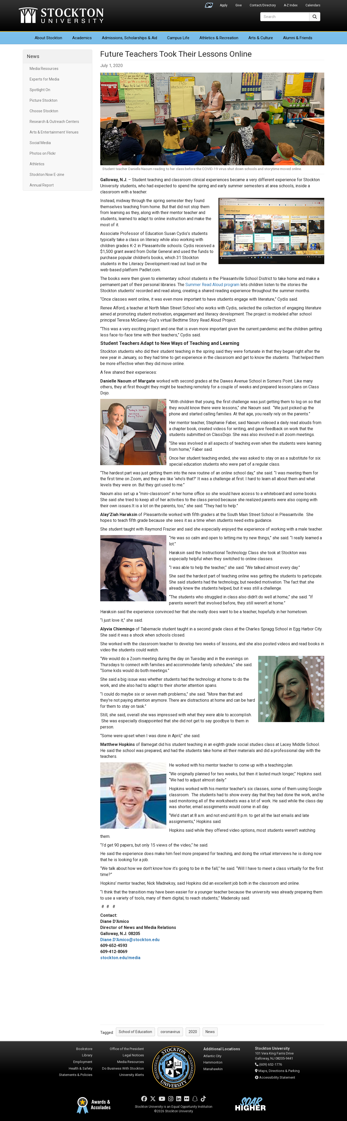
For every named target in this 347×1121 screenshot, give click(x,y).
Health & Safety (80, 1068)
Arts (260, 37)
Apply (223, 5)
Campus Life (178, 37)
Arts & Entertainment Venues (54, 132)
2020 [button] (193, 1032)
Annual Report (42, 185)
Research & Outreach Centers (54, 121)
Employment (82, 1062)
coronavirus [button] (170, 1032)
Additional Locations (221, 1049)
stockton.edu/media (120, 957)
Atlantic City (212, 1056)
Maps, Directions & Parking (279, 1071)
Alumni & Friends (297, 37)
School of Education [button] (135, 1032)
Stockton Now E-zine (47, 174)
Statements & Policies (75, 1075)
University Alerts (131, 1075)
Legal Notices (133, 1055)
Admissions (129, 37)
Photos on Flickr (43, 153)
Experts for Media (44, 79)
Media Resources (44, 68)
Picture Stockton (43, 100)
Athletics (218, 37)
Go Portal (209, 4)
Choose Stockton (44, 111)
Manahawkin (213, 1069)
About (48, 37)
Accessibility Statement (277, 1077)
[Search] (284, 16)
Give (238, 5)
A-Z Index (291, 5)
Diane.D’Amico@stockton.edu (129, 939)
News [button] (210, 1032)
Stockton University (61, 16)
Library (87, 1055)
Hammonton (212, 1062)
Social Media (40, 143)
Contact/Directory (263, 5)
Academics (82, 37)
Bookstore (84, 1049)
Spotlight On (40, 90)
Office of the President (127, 1049)
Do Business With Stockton (123, 1068)
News (33, 56)
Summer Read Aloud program (212, 284)
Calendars (312, 5)
